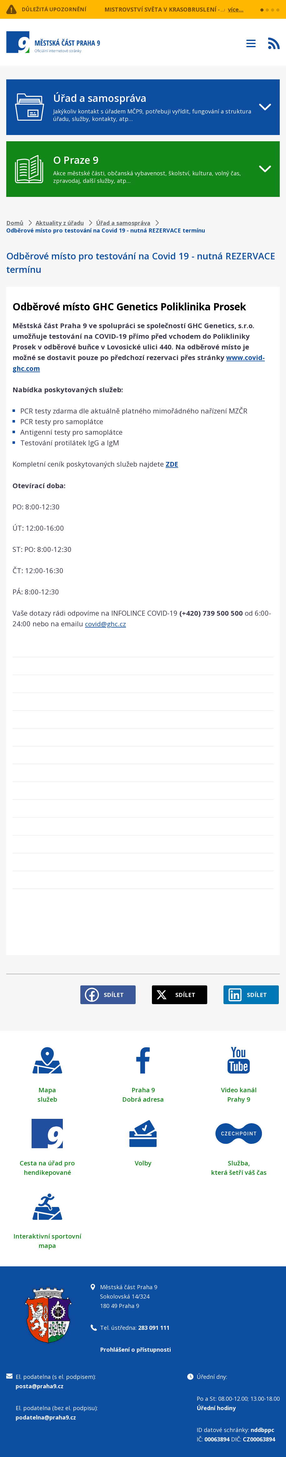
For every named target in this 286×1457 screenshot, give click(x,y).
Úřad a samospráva (123, 223)
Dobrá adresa (143, 1097)
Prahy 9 (238, 1097)
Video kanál (239, 1087)
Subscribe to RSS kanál (274, 43)
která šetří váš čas (239, 1170)
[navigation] (143, 107)
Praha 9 (143, 1087)
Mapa (47, 1087)
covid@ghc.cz (106, 623)
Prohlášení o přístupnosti (135, 1347)
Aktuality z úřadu (60, 223)
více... (235, 9)
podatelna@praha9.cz (46, 1415)
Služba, (239, 1160)
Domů (14, 223)
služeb (47, 1097)
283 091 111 (153, 1325)
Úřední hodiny (216, 1405)
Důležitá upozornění (57, 9)
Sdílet (107, 992)
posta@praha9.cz (39, 1383)
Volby (143, 1160)
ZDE (172, 463)
